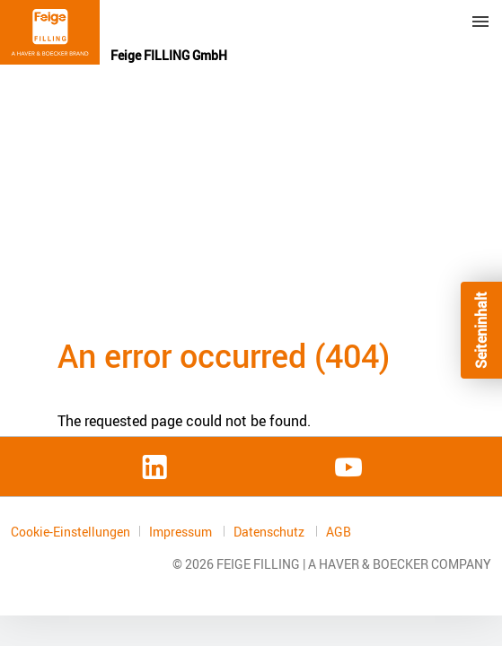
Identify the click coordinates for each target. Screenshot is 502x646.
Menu (480, 21)
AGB (338, 532)
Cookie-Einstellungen (70, 531)
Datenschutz (270, 531)
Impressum (182, 531)
